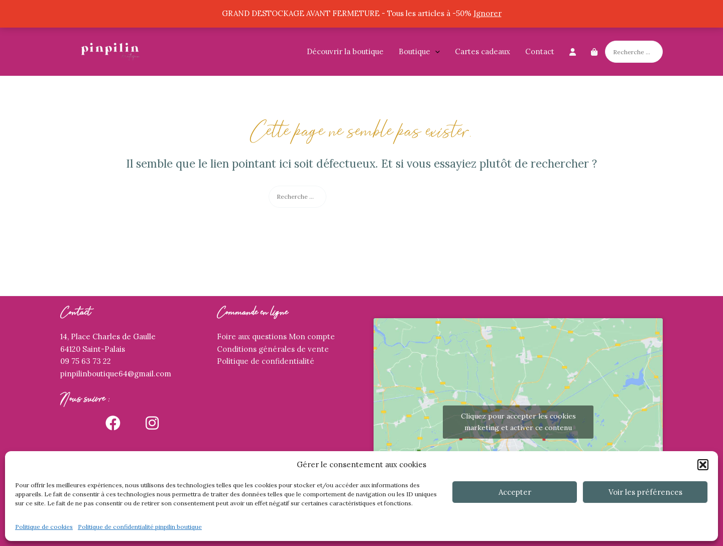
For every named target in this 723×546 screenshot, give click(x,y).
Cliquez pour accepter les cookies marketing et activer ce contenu (518, 422)
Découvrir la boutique (345, 51)
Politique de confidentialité (265, 361)
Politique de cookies (44, 526)
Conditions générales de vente (273, 349)
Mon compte (312, 336)
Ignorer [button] (487, 13)
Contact (539, 51)
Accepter (515, 492)
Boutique (419, 52)
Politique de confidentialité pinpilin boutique (140, 526)
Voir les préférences (645, 492)
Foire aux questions (252, 336)
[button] (703, 465)
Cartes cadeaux (482, 51)
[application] (435, 52)
